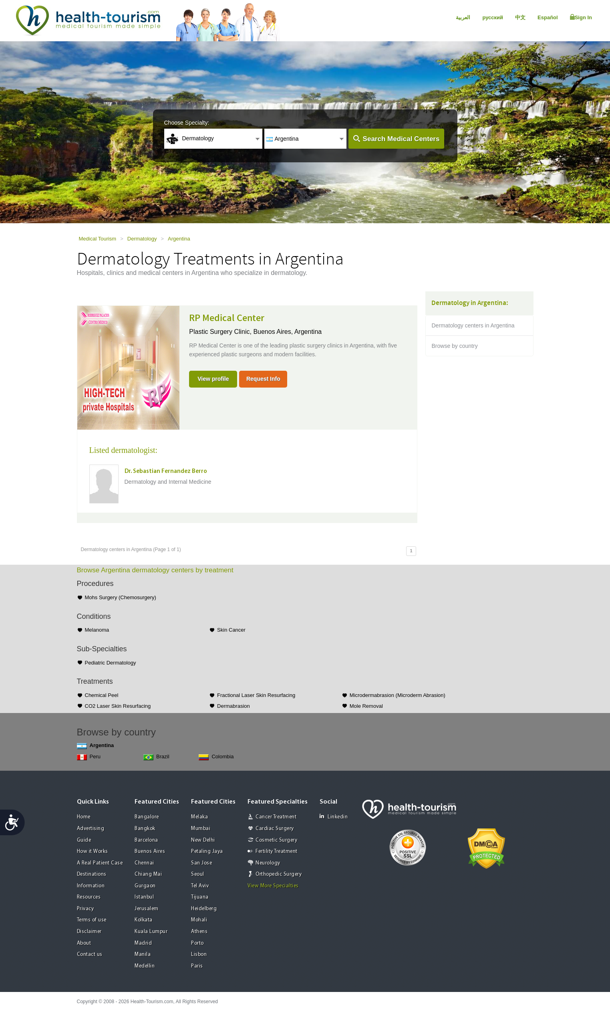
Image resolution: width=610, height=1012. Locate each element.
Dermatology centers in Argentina (473, 325)
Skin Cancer (231, 630)
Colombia (216, 756)
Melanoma (97, 630)
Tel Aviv (200, 886)
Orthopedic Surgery (279, 874)
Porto (197, 943)
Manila (143, 954)
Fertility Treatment (277, 851)
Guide (84, 840)
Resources (89, 897)
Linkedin (334, 817)
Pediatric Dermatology (110, 663)
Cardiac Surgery (275, 828)
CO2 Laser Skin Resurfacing (118, 706)
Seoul (197, 874)
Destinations (92, 874)
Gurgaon (145, 886)
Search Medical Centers (401, 139)
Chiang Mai (148, 874)
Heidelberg (204, 908)
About (84, 943)
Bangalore (147, 817)
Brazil (156, 756)
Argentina (179, 239)
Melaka (199, 817)
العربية (463, 17)
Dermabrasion (233, 706)
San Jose (201, 863)
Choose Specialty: (186, 122)
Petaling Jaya (207, 851)
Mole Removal (366, 706)
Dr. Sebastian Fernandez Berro (166, 472)
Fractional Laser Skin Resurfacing (256, 695)
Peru (89, 756)
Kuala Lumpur (151, 931)
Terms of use (92, 920)
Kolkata (144, 920)
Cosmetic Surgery (276, 840)
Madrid (143, 943)
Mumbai (200, 828)
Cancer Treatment (276, 817)
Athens (199, 931)
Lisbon (199, 954)
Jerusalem (147, 908)
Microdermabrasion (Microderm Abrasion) (397, 695)
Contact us (90, 954)
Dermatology (142, 239)
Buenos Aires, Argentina (287, 331)
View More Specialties (273, 886)
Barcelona (146, 840)
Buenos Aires (150, 851)
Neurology (268, 863)
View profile (213, 379)
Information (91, 886)
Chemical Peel (102, 695)
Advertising (91, 828)
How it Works (92, 851)
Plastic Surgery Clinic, (221, 331)
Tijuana (200, 897)
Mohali (199, 920)
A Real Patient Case (100, 863)
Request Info (263, 379)
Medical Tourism (98, 239)
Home (84, 817)
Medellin (145, 966)
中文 (520, 17)
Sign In (581, 17)
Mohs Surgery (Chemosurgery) (120, 597)
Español (548, 17)
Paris (197, 966)
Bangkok (145, 828)
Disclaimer (89, 931)
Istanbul (144, 897)
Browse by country (455, 346)
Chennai (144, 863)
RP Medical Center (226, 318)
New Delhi (203, 840)
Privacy (85, 908)
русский (492, 17)
